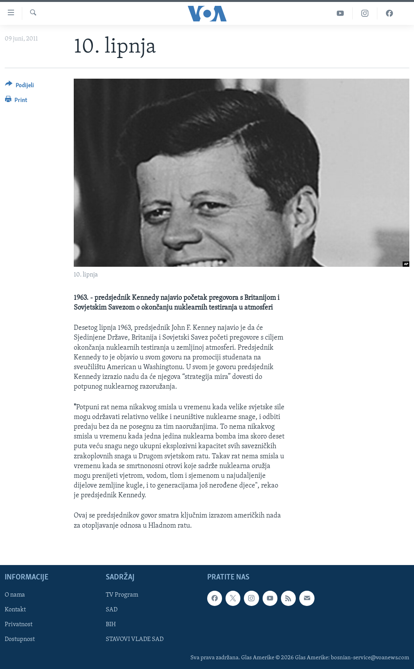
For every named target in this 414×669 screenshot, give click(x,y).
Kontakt (15, 610)
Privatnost (18, 624)
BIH (111, 624)
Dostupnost (20, 639)
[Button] (19, 87)
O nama (15, 595)
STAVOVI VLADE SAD (134, 639)
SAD (111, 610)
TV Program (122, 595)
